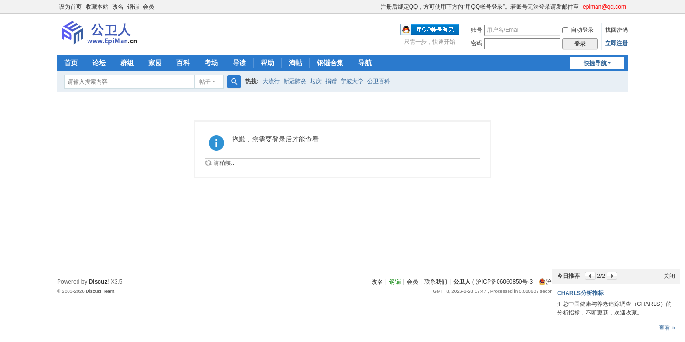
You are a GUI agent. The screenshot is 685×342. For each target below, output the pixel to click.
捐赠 (331, 81)
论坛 (99, 62)
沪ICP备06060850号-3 (504, 281)
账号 (476, 30)
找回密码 (616, 30)
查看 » (667, 327)
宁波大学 (352, 81)
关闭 (669, 276)
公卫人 (461, 281)
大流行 (271, 81)
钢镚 (133, 6)
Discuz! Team (100, 291)
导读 (239, 62)
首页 (71, 62)
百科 (183, 62)
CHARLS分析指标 (580, 293)
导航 (365, 62)
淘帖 (295, 62)
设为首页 (70, 6)
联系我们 (435, 281)
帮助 (267, 62)
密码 (476, 43)
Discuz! (99, 281)
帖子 (205, 81)
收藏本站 (97, 6)
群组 (127, 62)
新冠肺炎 (295, 81)
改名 (118, 6)
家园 (155, 62)
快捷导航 (595, 63)
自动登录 (578, 30)
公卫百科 (378, 81)
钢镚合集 (330, 62)
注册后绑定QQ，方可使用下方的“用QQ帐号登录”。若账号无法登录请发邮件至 (480, 6)
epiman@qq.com (604, 6)
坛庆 (316, 81)
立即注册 (616, 43)
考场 (211, 62)
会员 (148, 6)
